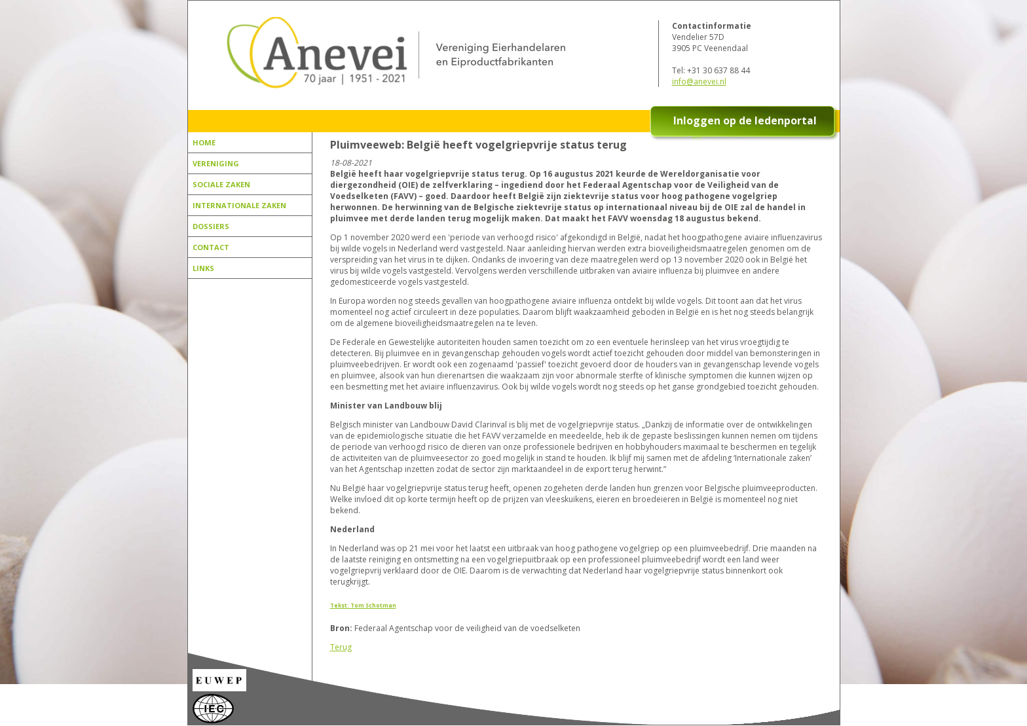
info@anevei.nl (699, 81)
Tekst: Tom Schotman (363, 605)
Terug (341, 647)
